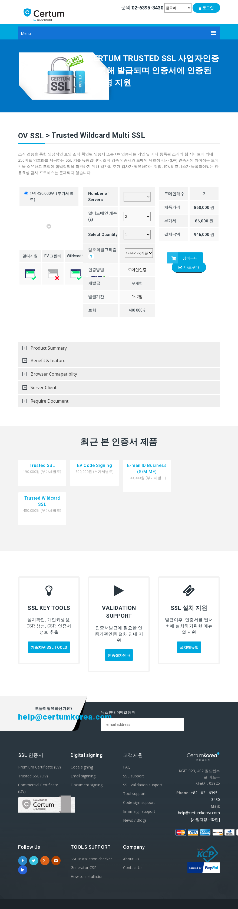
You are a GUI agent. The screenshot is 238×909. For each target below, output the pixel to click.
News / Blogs (135, 787)
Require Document (43, 402)
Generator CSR (84, 834)
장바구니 (182, 257)
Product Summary (42, 349)
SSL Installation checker (91, 825)
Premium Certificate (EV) (39, 734)
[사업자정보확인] (205, 786)
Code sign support (139, 769)
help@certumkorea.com (199, 780)
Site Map (211, 878)
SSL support (133, 743)
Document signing (87, 751)
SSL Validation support (142, 751)
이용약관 (160, 878)
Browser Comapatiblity (47, 375)
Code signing (82, 734)
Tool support (134, 760)
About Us (131, 825)
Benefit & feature (41, 362)
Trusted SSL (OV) (33, 743)
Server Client (37, 389)
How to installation (87, 843)
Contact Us (133, 834)
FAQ (127, 734)
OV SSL (31, 136)
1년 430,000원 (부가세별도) (49, 196)
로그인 (206, 8)
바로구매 (188, 267)
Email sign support (139, 778)
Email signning (83, 743)
